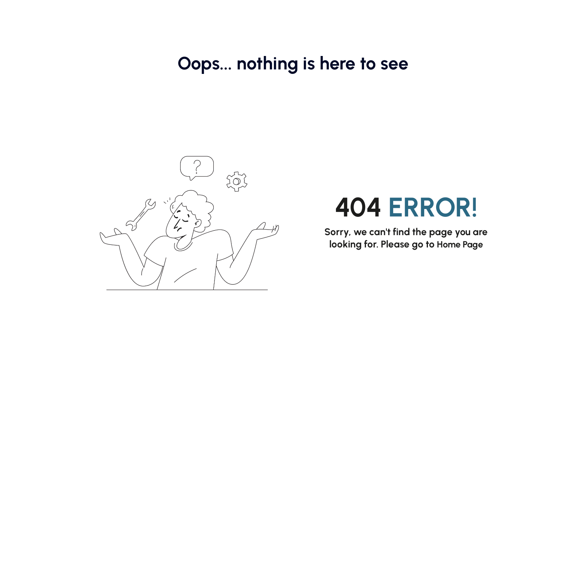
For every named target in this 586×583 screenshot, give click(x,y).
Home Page (460, 244)
